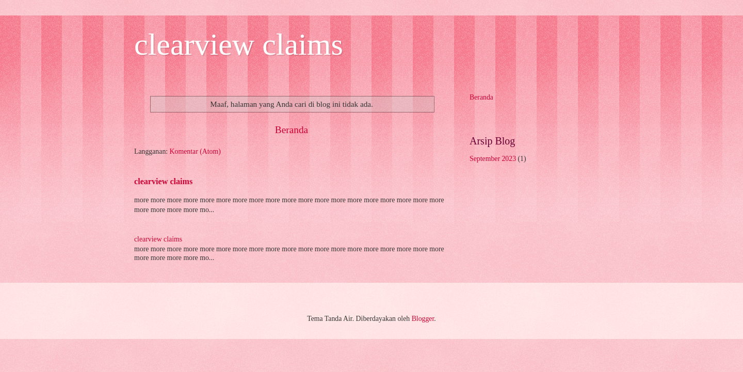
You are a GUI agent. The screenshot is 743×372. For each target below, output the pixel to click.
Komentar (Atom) (195, 151)
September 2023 (493, 159)
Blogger (423, 318)
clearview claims (238, 44)
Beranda (291, 129)
